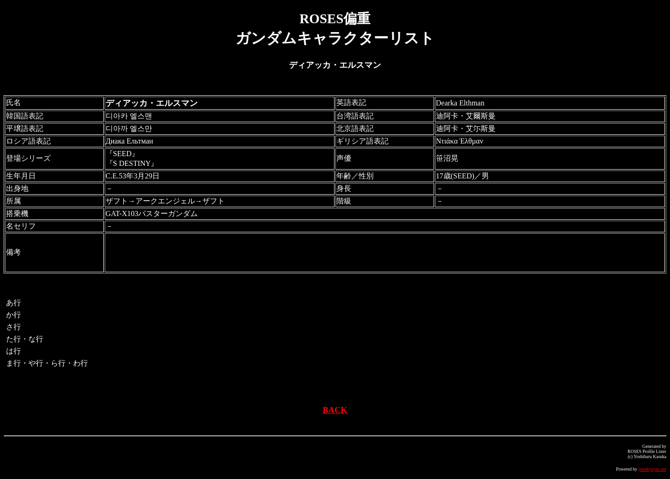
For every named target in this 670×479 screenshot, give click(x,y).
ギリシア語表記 (362, 141)
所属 (13, 201)
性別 (366, 176)
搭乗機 (17, 213)
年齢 (343, 176)
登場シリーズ (28, 158)
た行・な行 (24, 339)
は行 (13, 351)
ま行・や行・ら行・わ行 (47, 363)
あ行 (13, 303)
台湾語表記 (355, 116)
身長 (343, 188)
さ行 (13, 327)
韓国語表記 (24, 116)
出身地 (17, 188)
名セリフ (21, 226)
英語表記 (351, 102)
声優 (343, 158)
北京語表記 (355, 128)
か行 (13, 315)
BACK (334, 410)
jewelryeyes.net (652, 469)
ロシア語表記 (28, 141)
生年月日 (21, 176)
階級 (343, 201)
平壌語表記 (24, 128)
